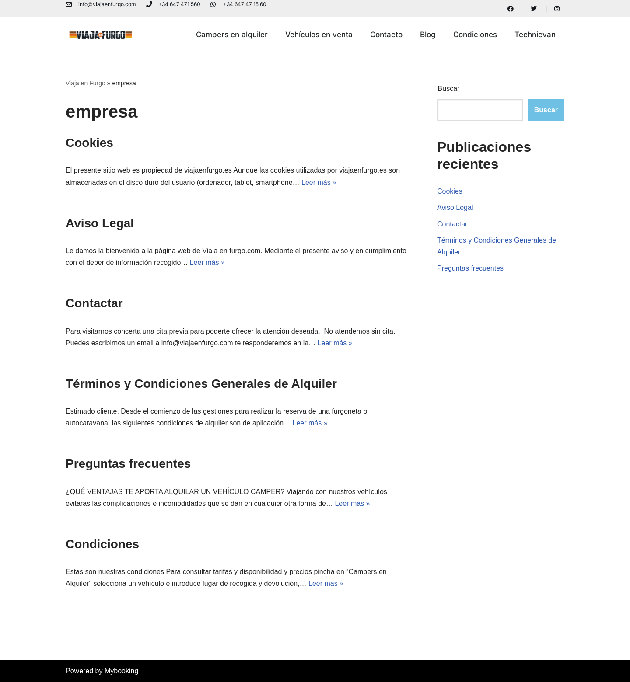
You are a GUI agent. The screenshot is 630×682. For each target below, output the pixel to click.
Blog (428, 34)
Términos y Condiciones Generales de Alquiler (201, 383)
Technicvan (535, 34)
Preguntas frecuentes (128, 463)
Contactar (94, 303)
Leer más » (318, 182)
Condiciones (475, 34)
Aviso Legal (100, 223)
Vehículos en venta (319, 34)
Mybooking (121, 671)
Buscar (449, 88)
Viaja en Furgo (85, 83)
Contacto (386, 34)
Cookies (89, 143)
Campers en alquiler (232, 34)
